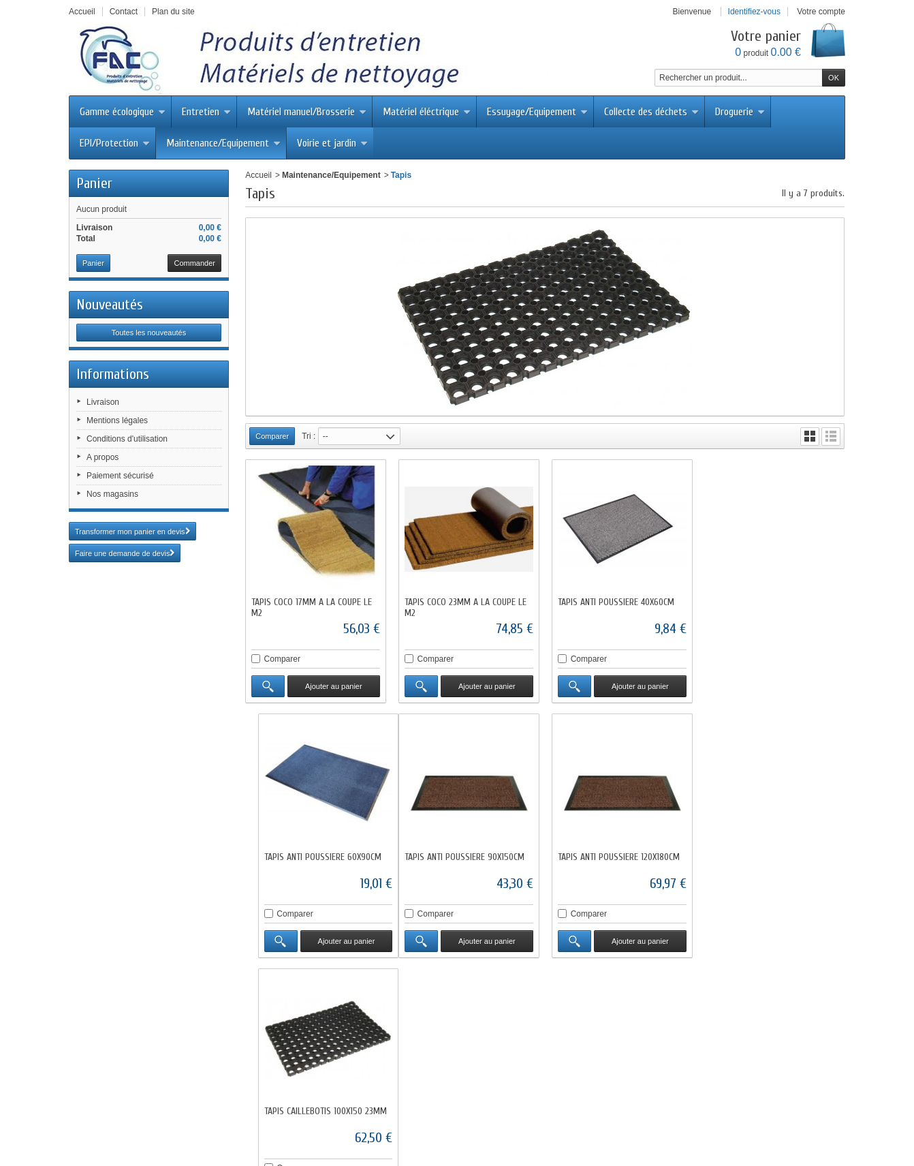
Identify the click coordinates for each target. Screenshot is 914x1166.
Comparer (282, 659)
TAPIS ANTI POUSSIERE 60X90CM (769, 602)
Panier (94, 183)
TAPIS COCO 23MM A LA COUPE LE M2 (465, 607)
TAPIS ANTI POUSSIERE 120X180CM (465, 856)
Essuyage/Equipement (537, 112)
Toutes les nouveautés (149, 332)
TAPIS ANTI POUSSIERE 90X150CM (311, 856)
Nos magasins (112, 494)
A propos (102, 457)
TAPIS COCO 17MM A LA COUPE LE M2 (311, 607)
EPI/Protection (115, 143)
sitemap (680, 1115)
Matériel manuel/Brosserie (306, 112)
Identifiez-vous (754, 11)
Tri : (308, 436)
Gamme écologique (123, 112)
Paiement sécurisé (120, 475)
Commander (194, 263)
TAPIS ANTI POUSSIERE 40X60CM (616, 602)
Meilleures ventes (333, 1115)
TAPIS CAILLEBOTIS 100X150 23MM (619, 856)
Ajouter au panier (333, 686)
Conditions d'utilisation (127, 439)
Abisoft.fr (491, 1140)
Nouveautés (109, 304)
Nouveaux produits (253, 1115)
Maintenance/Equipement (223, 143)
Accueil (258, 175)
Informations (112, 374)
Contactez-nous (407, 1115)
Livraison (102, 402)
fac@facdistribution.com (512, 1080)
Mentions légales (117, 420)
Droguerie (740, 112)
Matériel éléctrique (427, 112)
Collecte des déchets (651, 112)
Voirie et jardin (332, 143)
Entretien (206, 112)
